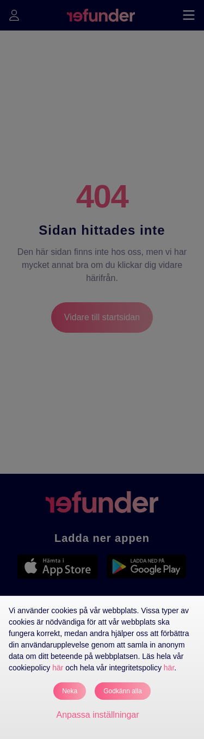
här (57, 667)
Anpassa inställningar (97, 714)
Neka (69, 691)
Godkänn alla (122, 691)
